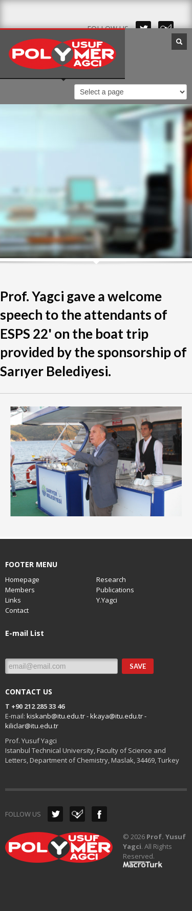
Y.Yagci (106, 600)
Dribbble (77, 814)
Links (13, 600)
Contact (17, 610)
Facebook (99, 814)
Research (111, 579)
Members (20, 589)
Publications (115, 589)
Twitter (55, 814)
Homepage (22, 579)
